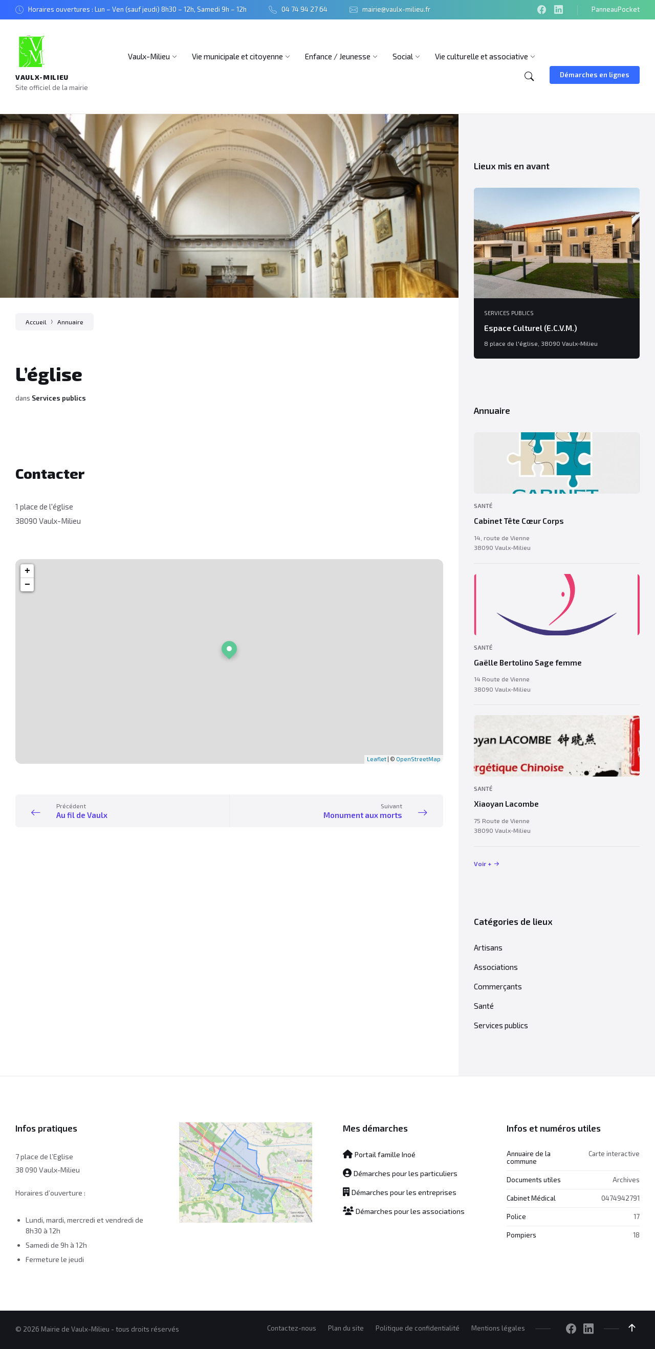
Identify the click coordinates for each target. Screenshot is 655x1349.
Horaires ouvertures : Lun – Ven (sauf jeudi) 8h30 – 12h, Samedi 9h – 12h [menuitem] (137, 9)
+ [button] (27, 571)
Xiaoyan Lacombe (506, 803)
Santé (483, 505)
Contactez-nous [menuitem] (291, 1328)
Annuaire (70, 321)
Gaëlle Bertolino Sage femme (528, 662)
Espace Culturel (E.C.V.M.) (530, 328)
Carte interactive (614, 1153)
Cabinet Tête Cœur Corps (519, 520)
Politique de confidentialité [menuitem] (418, 1328)
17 (637, 1216)
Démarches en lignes (594, 75)
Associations (496, 966)
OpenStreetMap (418, 759)
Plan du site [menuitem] (346, 1328)
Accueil (36, 321)
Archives (626, 1180)
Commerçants (498, 986)
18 (636, 1235)
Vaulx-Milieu (42, 77)
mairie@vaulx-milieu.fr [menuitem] (396, 9)
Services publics (59, 398)
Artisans (488, 947)
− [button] (27, 585)
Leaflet (376, 759)
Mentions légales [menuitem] (498, 1328)
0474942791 (620, 1198)
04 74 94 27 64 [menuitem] (304, 9)
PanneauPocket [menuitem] (616, 9)
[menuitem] (149, 56)
